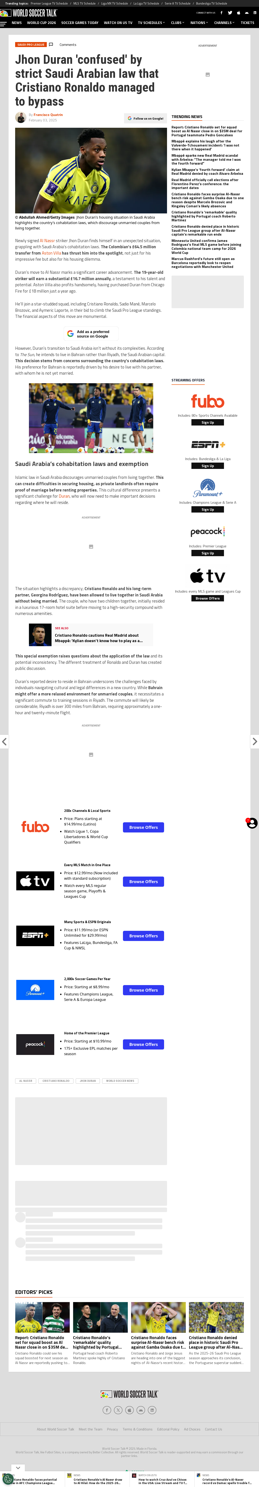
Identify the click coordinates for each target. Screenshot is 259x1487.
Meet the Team (90, 1429)
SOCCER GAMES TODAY (80, 22)
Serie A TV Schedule (178, 3)
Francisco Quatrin (48, 114)
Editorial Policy (168, 1429)
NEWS (17, 22)
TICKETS (247, 22)
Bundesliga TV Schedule (211, 3)
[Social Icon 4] (152, 1410)
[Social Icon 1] (118, 1410)
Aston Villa (51, 253)
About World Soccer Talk (55, 1429)
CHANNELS (224, 22)
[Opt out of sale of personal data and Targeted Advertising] (8, 1479)
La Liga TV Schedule (146, 3)
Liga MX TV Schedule (114, 3)
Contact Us (213, 1429)
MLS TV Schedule (84, 3)
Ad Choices (192, 1429)
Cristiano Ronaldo (55, 1081)
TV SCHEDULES (152, 22)
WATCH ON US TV (118, 22)
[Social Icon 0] (107, 1410)
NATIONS (200, 22)
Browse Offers (143, 827)
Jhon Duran (88, 1081)
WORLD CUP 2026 (41, 22)
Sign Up (208, 422)
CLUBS (178, 22)
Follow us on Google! (148, 118)
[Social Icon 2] (129, 1410)
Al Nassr (47, 240)
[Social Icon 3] (141, 1410)
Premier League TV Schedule (49, 3)
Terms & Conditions (137, 1429)
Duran (64, 496)
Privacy (112, 1429)
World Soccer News (120, 1081)
